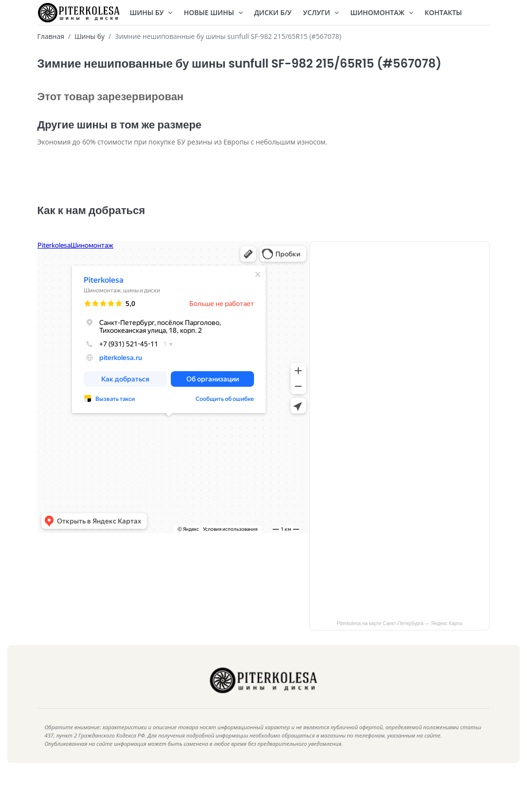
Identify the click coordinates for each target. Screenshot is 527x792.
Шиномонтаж (381, 12)
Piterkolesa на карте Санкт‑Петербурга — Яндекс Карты (400, 638)
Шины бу (89, 36)
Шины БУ (151, 12)
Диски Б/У (272, 12)
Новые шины (213, 12)
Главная (51, 36)
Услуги (321, 12)
